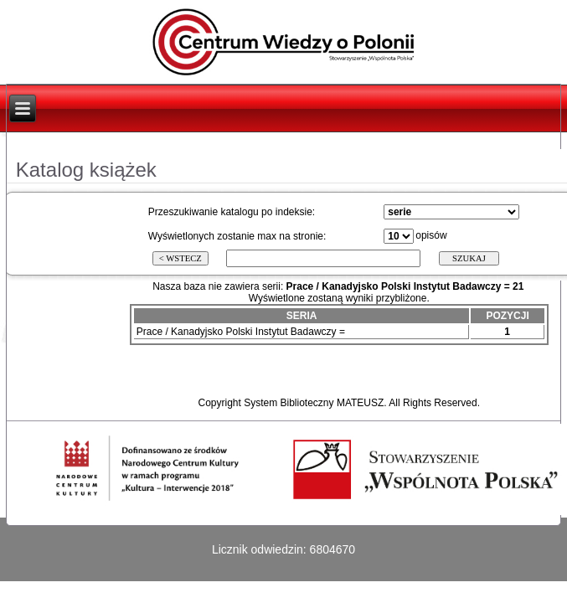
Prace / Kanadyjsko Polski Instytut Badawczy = (241, 332)
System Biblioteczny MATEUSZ (314, 403)
